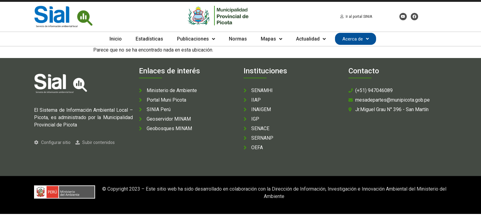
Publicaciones (196, 39)
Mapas (271, 39)
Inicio (116, 39)
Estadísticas (149, 39)
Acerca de (355, 38)
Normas (238, 39)
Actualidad (311, 39)
